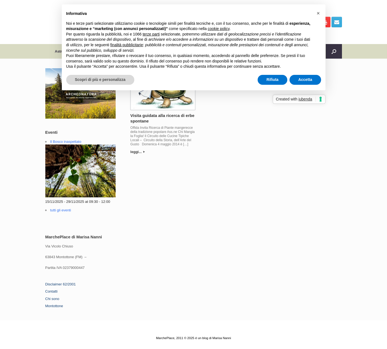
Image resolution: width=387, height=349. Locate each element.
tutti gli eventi (60, 210)
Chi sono (52, 299)
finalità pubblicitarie (126, 45)
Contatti (51, 291)
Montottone (54, 306)
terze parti (151, 34)
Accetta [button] (305, 79)
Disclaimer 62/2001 (60, 284)
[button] (318, 13)
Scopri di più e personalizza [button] (100, 79)
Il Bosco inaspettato (65, 142)
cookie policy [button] (218, 28)
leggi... (137, 152)
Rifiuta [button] (272, 79)
